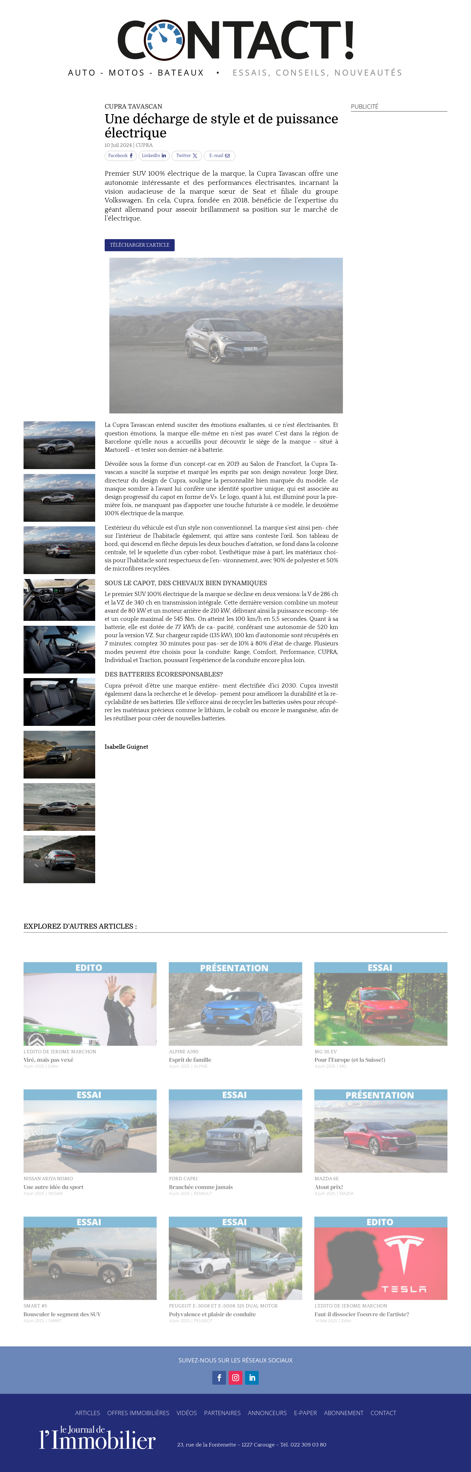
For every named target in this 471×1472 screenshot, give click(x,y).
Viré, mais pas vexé (48, 1067)
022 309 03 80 (308, 1445)
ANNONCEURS (267, 1412)
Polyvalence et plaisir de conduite (212, 1322)
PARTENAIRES (222, 1412)
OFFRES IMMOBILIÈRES (138, 1412)
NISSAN (55, 1201)
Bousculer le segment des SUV (62, 1322)
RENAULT (203, 1201)
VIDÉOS (187, 1412)
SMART (55, 1328)
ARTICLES (87, 1412)
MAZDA (347, 1201)
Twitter (183, 155)
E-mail (216, 155)
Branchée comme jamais (201, 1195)
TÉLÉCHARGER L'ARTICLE (139, 245)
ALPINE (201, 1074)
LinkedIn (151, 155)
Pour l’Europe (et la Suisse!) (350, 1067)
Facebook (118, 155)
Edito (53, 1074)
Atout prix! (329, 1195)
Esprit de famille (190, 1067)
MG (343, 1074)
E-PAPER (305, 1412)
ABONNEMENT (343, 1412)
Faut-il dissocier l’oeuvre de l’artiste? (362, 1322)
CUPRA (144, 145)
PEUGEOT (203, 1328)
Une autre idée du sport (53, 1195)
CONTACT (383, 1412)
